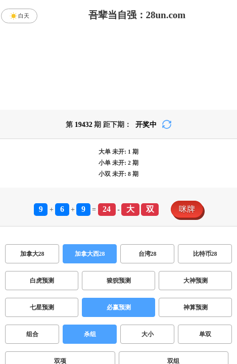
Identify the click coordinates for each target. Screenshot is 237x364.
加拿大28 (32, 253)
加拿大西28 (90, 253)
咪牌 (187, 209)
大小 (147, 334)
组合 (32, 334)
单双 (205, 334)
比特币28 (205, 253)
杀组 (90, 334)
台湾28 (147, 253)
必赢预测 (119, 307)
